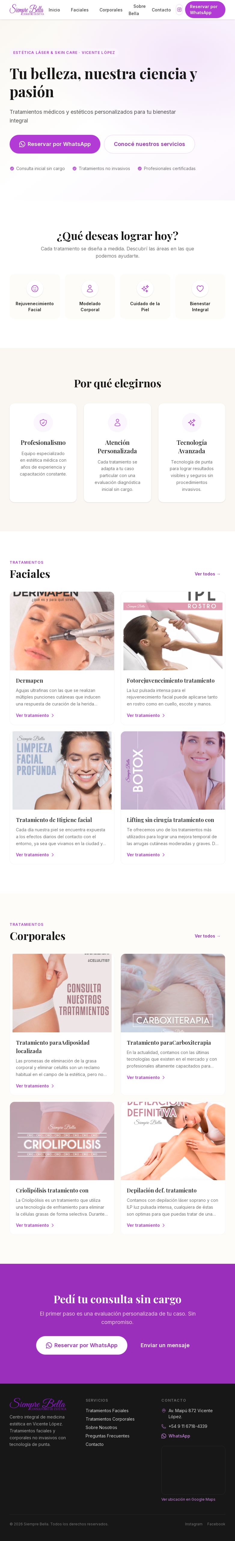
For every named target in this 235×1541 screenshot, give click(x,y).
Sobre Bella (137, 10)
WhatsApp (175, 1435)
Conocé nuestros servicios (149, 144)
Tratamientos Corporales (110, 1419)
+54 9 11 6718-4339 (188, 1426)
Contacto (161, 9)
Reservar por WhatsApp (204, 9)
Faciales (80, 9)
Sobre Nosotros (101, 1427)
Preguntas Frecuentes (108, 1435)
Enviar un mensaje (165, 1345)
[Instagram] (179, 9)
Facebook (216, 1524)
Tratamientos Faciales (107, 1410)
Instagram (194, 1524)
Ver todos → (208, 573)
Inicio (54, 9)
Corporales (111, 9)
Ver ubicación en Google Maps (188, 1499)
